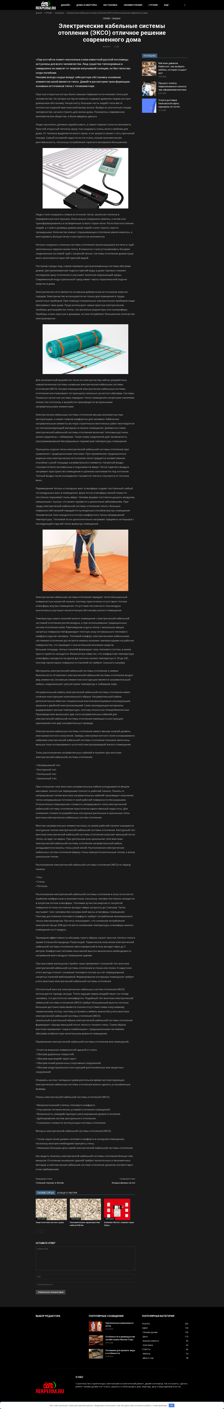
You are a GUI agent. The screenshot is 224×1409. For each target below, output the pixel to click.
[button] (184, 5)
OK (171, 1405)
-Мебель (146, 1353)
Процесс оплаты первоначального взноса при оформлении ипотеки (172, 86)
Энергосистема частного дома (50, 1222)
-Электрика (116, 18)
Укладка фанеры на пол (123, 1183)
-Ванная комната (150, 1340)
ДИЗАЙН (66, 5)
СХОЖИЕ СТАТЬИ (45, 1193)
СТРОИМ (154, 5)
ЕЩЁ (167, 5)
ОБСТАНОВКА (111, 5)
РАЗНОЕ (146, 1323)
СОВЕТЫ (146, 1349)
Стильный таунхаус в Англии (50, 1183)
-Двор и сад (147, 1358)
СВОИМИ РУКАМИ (134, 5)
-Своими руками (150, 1332)
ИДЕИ (145, 1328)
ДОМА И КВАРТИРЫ (87, 5)
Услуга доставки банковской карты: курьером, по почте (169, 103)
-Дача (145, 1336)
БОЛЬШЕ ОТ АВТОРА (67, 1193)
